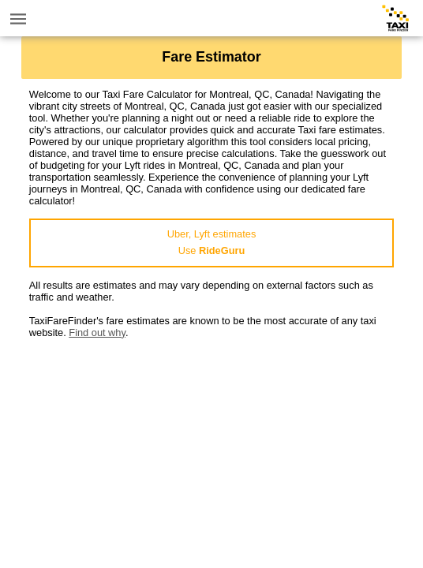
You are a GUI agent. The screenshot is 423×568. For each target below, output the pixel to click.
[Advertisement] (211, 448)
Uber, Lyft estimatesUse (211, 242)
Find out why (97, 332)
